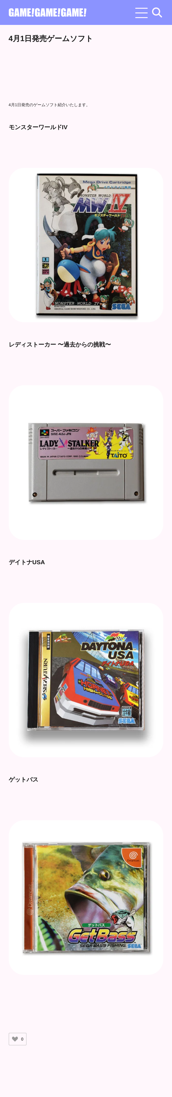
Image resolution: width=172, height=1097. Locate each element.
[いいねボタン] (15, 1039)
